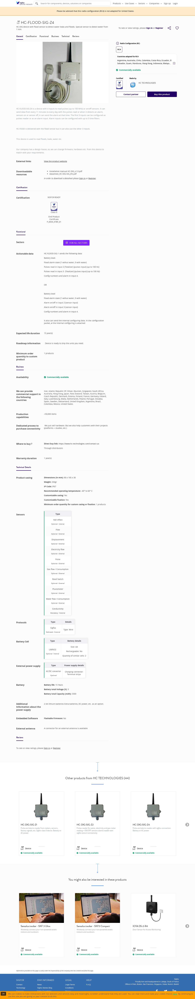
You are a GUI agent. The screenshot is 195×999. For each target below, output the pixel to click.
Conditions (69, 988)
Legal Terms (70, 985)
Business (55, 36)
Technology (20, 988)
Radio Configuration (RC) (128, 43)
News (39, 985)
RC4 (119, 49)
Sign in (149, 28)
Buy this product (162, 94)
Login (175, 3)
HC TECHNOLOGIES (147, 83)
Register (159, 28)
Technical (66, 36)
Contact (19, 985)
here (175, 993)
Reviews (75, 36)
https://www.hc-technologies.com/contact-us (79, 443)
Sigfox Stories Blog (44, 988)
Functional (44, 36)
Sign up (167, 3)
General (19, 36)
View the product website (55, 161)
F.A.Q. (88, 985)
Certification (31, 36)
